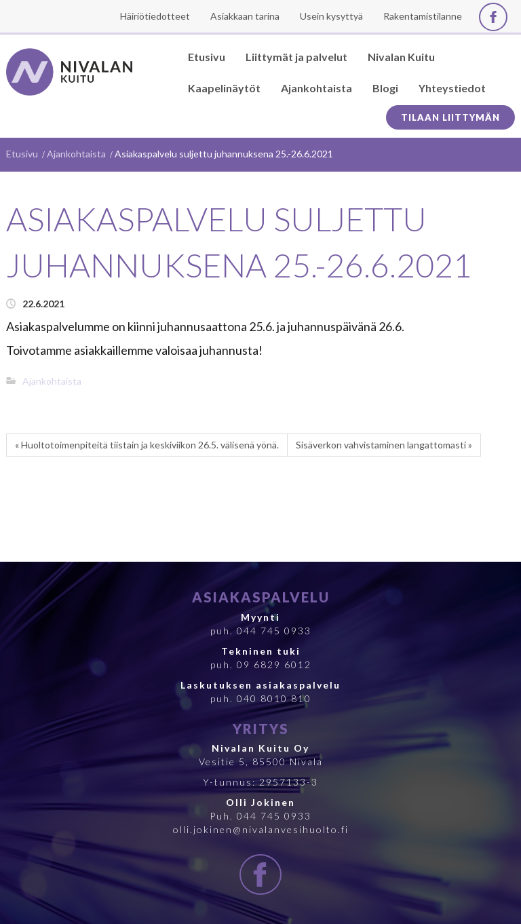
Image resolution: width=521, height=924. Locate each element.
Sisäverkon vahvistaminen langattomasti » (384, 444)
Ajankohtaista (76, 153)
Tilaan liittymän (450, 117)
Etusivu (22, 153)
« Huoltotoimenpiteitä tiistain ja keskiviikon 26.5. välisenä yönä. (147, 444)
